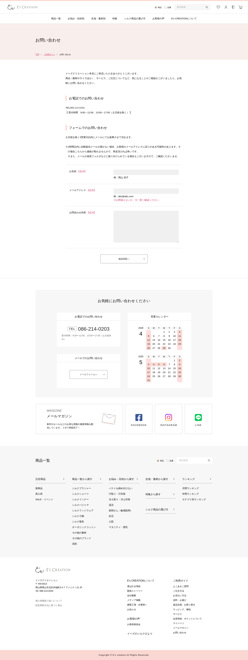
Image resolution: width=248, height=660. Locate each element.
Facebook (139, 420)
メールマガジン (181, 628)
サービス (177, 614)
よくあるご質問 (181, 586)
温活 (111, 505)
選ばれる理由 (133, 586)
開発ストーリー (135, 591)
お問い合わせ (179, 632)
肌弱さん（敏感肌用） (121, 510)
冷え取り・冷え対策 (119, 499)
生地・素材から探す (157, 479)
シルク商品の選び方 (135, 18)
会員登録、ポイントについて (187, 618)
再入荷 (39, 493)
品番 (169, 7)
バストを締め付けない (121, 488)
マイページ (178, 623)
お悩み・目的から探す (121, 479)
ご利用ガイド (49, 54)
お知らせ (131, 609)
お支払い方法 (179, 595)
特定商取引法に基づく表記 (48, 605)
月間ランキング (190, 488)
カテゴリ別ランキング (194, 499)
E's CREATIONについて (140, 580)
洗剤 (74, 543)
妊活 (111, 516)
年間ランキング (190, 493)
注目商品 (40, 479)
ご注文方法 (178, 591)
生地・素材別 (98, 18)
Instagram (168, 420)
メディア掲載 (133, 600)
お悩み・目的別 (76, 18)
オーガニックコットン (84, 527)
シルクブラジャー (81, 488)
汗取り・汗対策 (117, 493)
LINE (198, 420)
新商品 (39, 488)
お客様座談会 (133, 624)
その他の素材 (79, 532)
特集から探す (153, 494)
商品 (160, 7)
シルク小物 (78, 516)
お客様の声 (158, 18)
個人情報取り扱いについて (48, 600)
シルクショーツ (80, 493)
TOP (37, 54)
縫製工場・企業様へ (137, 604)
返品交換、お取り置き (184, 604)
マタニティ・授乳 (118, 527)
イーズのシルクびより (139, 633)
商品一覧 (56, 18)
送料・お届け (179, 600)
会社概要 (131, 595)
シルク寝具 (78, 521)
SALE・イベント (44, 499)
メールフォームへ (88, 374)
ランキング (188, 479)
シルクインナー (80, 499)
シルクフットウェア (82, 510)
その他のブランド (81, 538)
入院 (111, 521)
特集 (114, 18)
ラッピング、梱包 (182, 609)
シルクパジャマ (80, 505)
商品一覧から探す (82, 479)
